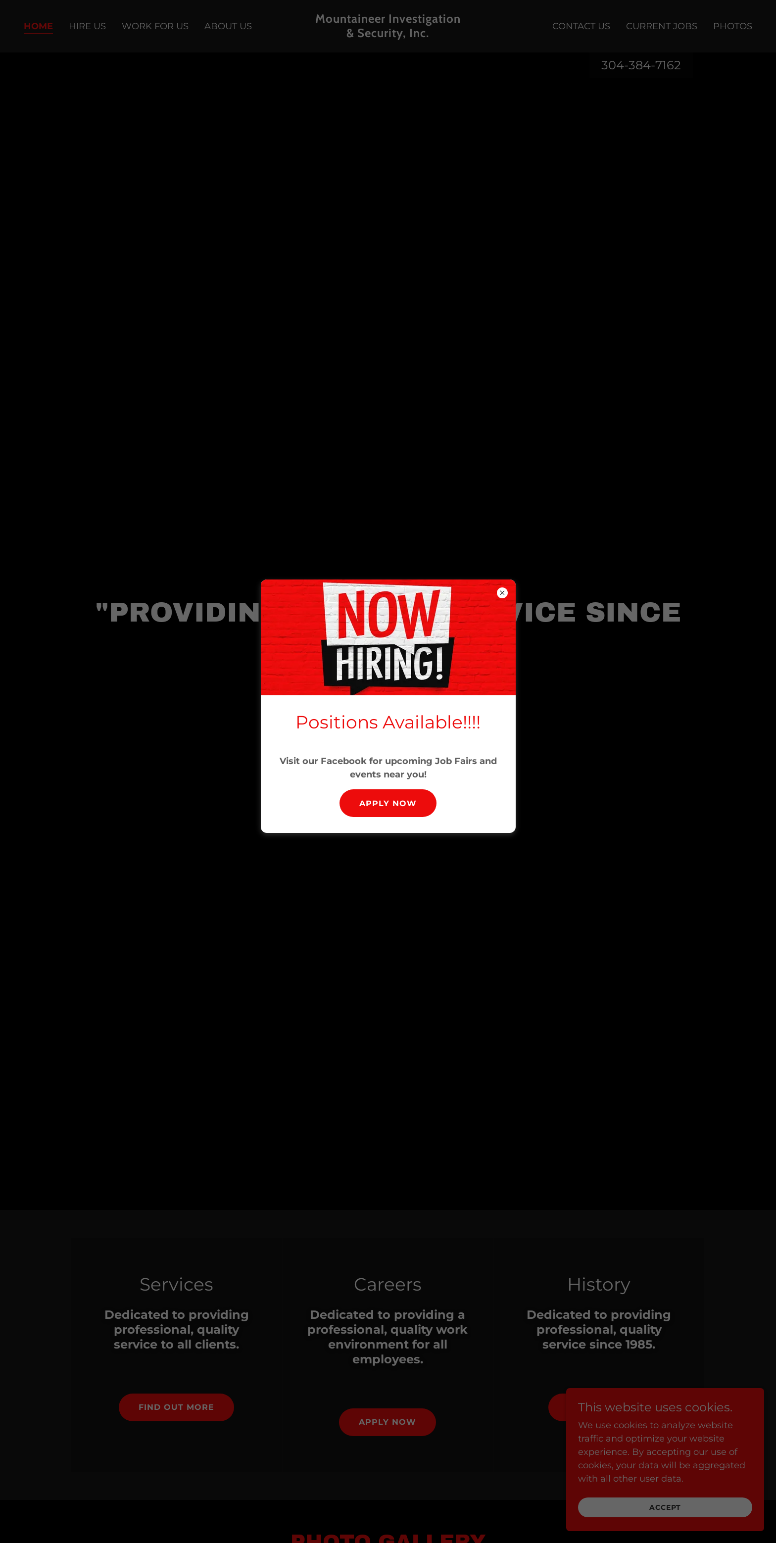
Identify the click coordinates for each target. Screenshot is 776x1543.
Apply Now (388, 803)
